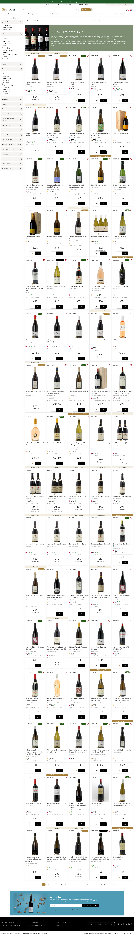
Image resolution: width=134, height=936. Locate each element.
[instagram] (123, 924)
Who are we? (61, 922)
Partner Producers (35, 925)
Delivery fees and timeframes (11, 925)
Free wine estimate (8, 922)
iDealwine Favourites (121, 14)
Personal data (45, 933)
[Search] (48, 9)
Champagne (98, 2)
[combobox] (127, 5)
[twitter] (121, 924)
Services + (78, 14)
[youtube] (126, 924)
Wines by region (33, 14)
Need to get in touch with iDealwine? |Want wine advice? (67, 5)
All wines (10, 14)
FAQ (39, 933)
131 (101, 885)
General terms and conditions (30, 933)
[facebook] (118, 924)
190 (105, 885)
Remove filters (12, 18)
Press (59, 925)
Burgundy (82, 2)
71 (96, 885)
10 (83, 885)
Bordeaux (89, 2)
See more (12, 59)
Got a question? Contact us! (101, 924)
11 (87, 885)
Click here (66, 5)
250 (114, 885)
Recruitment (33, 922)
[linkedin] (129, 924)
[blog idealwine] (131, 924)
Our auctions (56, 14)
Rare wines (99, 14)
